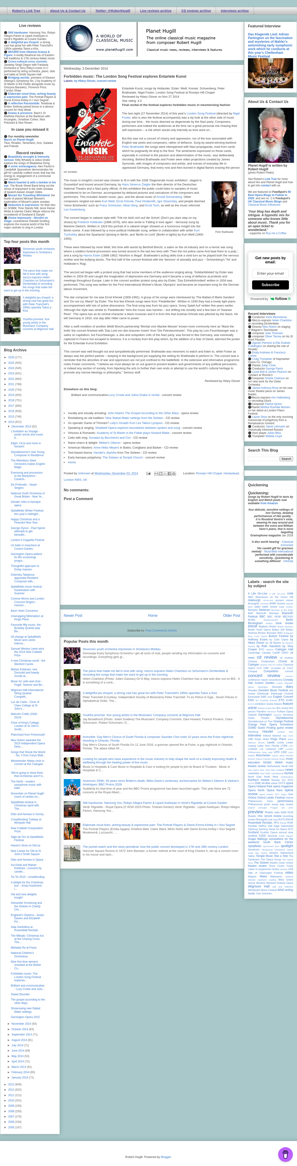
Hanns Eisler (91, 255)
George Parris (274, 368)
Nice (262, 773)
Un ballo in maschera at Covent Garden (25, 547)
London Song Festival (201, 113)
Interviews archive (235, 11)
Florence (271, 711)
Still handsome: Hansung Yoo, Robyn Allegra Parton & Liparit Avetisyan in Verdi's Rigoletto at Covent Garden (155, 803)
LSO (284, 752)
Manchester (263, 755)
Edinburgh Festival (282, 693)
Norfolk (288, 773)
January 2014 (20, 1077)
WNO (281, 890)
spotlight (287, 846)
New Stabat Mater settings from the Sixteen (134, 418)
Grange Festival (283, 721)
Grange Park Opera (262, 724)
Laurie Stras (259, 416)
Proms (269, 812)
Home (72, 462)
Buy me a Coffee (276, 233)
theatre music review (281, 862)
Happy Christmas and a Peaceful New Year (25, 521)
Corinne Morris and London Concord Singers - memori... (27, 602)
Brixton (262, 632)
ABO (250, 597)
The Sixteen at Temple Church (123, 457)
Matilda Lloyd (273, 436)
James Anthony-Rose (265, 388)
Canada (266, 652)
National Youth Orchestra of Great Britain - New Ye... (28, 495)
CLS (259, 668)
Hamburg (253, 731)
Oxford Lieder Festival (271, 797)
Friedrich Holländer (90, 222)
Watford (289, 876)
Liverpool (271, 749)
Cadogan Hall (284, 649)
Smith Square (286, 836)
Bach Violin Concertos (24, 610)
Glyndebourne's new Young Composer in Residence (27, 453)
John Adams (143, 413)
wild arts (277, 886)
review (251, 819)
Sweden (273, 852)
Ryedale (252, 826)
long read (267, 752)
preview (255, 811)
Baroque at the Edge (282, 610)
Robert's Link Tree (26, 11)
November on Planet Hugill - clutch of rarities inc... (28, 795)
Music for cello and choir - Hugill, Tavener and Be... (27, 683)
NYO (290, 780)
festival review (265, 708)
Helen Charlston (282, 320)
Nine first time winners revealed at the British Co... (26, 965)
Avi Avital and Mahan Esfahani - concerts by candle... (26, 868)
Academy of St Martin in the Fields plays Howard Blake (133, 433)
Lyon (290, 752)
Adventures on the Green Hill (274, 597)
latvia (290, 739)
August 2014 (20, 1040)
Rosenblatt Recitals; (260, 822)
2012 (11, 1089)
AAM (290, 593)
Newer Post (73, 615)
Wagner (252, 876)
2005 (11, 1127)
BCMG (251, 619)
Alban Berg (130, 205)
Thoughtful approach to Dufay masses (25, 567)
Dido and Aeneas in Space (27, 859)
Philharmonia (255, 804)
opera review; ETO (269, 794)
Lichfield (252, 749)
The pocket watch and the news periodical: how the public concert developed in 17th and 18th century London (155, 846)
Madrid (251, 755)
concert (289, 671)
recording (288, 816)
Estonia (273, 700)
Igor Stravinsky (167, 201)
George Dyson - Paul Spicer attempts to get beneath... (28, 531)
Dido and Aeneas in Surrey (27, 814)
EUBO (289, 700)
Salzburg (253, 829)
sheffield (252, 835)
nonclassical (277, 773)
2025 (11, 362)
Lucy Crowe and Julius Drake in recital (133, 395)
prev (291, 807)
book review (284, 623)
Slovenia (272, 835)
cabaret (270, 649)
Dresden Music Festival (273, 690)
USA (290, 869)
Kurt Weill (108, 201)
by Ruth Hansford (269, 646)
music (282, 759)
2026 (11, 357)
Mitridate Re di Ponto (24, 947)
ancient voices (284, 600)
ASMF (272, 603)
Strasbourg (267, 849)
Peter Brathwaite (133, 146)
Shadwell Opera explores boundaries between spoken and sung (137, 427)
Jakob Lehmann (275, 426)
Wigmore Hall (259, 886)
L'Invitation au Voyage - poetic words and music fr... (27, 435)
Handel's (104, 452)
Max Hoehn (270, 326)
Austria (281, 603)
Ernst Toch (152, 205)
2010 (11, 1100)
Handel (267, 731)
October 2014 (20, 1029)
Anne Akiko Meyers (106, 447)
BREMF (253, 626)
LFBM (284, 745)
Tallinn (251, 856)
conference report (258, 679)
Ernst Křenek (125, 201)
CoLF (290, 668)
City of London (275, 664)
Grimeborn (286, 724)
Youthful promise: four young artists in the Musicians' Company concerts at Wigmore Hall (141, 715)
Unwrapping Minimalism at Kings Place (27, 617)
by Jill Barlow (273, 642)
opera (289, 783)
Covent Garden (264, 683)
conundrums (275, 679)
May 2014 (18, 1056)
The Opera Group (271, 859)
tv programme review (267, 869)
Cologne (252, 671)
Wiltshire (289, 886)
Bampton (253, 610)
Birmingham (255, 623)
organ (284, 794)
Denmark (277, 686)
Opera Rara (274, 790)
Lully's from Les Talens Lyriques (136, 423)
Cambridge (254, 652)
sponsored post (271, 846)
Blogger (166, 1157)
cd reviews (286, 657)
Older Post (231, 615)
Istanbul (276, 735)
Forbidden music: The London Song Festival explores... (26, 977)
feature (278, 703)
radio (277, 812)
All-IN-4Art (268, 600)
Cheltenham (267, 661)
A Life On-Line (257, 593)
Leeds (271, 742)
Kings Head (262, 739)
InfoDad (288, 561)
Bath (250, 613)
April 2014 (18, 1061)
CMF (266, 668)
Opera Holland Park (260, 786)
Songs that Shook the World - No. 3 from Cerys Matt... (28, 754)
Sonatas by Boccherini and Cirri (110, 437)
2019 (11, 395)
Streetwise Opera (284, 849)
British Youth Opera (259, 629)
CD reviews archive (196, 11)
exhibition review (264, 703)
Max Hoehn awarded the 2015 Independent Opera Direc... (28, 743)
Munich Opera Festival (259, 759)
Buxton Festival (278, 636)
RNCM (289, 819)
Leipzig (252, 745)
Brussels (271, 632)
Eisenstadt (253, 696)
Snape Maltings (258, 839)
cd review (267, 657)
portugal (263, 807)
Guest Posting (267, 727)
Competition (271, 671)
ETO (281, 700)
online (274, 783)
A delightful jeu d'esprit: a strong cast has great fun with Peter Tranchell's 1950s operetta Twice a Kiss (150, 693)
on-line (266, 783)
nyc (284, 780)
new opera (253, 770)
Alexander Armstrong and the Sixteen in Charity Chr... (26, 906)
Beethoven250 (271, 620)
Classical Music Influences (264, 204)
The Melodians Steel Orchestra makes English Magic (28, 464)
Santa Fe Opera (278, 829)
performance (285, 801)
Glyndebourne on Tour (260, 721)
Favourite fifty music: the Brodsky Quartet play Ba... (26, 628)
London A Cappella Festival (27, 540)
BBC (262, 616)
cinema (263, 664)
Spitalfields (254, 846)
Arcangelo (253, 603)
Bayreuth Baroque (267, 613)
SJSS (262, 835)
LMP (280, 749)
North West (271, 776)
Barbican (264, 609)
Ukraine (283, 869)
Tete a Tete (281, 856)
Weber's (109, 442)
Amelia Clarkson (275, 378)
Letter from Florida (268, 745)
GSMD (252, 727)
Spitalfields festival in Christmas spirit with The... (25, 806)
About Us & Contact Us (68, 11)
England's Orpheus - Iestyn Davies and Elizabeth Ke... (27, 918)
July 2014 (18, 1045)
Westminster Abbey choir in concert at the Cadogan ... (27, 764)
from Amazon (269, 503)
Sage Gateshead (283, 826)
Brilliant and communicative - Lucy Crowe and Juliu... (28, 987)
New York (265, 770)
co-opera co (278, 668)
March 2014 (19, 1067)
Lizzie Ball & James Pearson (269, 371)
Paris (270, 801)
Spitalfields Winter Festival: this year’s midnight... (27, 512)
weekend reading (267, 880)
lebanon (252, 742)
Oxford (252, 797)
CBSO (284, 652)
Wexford (260, 883)
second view (286, 832)
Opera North (256, 790)
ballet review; (286, 607)
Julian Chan (268, 365)
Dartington (263, 687)
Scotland (253, 832)
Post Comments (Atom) (161, 630)
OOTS (281, 783)
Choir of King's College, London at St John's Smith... (25, 726)
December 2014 (22, 426)
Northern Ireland (258, 780)
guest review (285, 727)
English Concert (283, 696)
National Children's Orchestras (22, 954)
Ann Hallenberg (280, 397)
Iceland (281, 732)
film (274, 708)
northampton (287, 777)
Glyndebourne (284, 718)
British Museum (285, 626)
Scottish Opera (268, 832)
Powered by (270, 299)
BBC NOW (274, 616)
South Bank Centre (278, 842)
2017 (11, 405)
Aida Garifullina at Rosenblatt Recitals (24, 928)
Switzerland (286, 852)
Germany (288, 714)
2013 (11, 1084)
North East (255, 776)
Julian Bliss (274, 433)
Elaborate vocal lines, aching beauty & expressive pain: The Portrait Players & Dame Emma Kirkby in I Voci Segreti (159, 825)
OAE (258, 783)
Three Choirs (276, 866)
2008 (11, 1111)
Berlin (289, 619)
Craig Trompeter (262, 359)
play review (286, 804)
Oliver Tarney (273, 336)
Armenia (264, 603)
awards (289, 603)
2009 (11, 1105)
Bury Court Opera (257, 636)
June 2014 (18, 1050)
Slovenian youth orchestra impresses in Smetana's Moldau (121, 649)
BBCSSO (288, 616)
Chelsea (252, 661)
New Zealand (277, 770)
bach (250, 607)
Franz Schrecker (110, 205)
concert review (106, 80)
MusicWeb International (278, 551)
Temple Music (264, 856)
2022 (11, 379)
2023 (11, 373)
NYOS (251, 783)
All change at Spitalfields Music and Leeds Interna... (26, 640)
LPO (277, 752)
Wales (263, 876)
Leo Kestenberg (74, 209)
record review (272, 816)
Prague (274, 807)
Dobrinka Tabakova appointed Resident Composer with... (24, 578)
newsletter (253, 773)
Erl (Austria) (262, 700)
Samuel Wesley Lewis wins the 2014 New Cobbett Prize (27, 652)
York (258, 893)
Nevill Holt (287, 766)
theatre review (257, 865)
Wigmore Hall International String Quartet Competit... (27, 693)
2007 (11, 1116)
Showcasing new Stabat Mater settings (25, 1010)
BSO (280, 632)
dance (251, 687)
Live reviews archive (156, 11)
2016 (11, 411)
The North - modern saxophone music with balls (26, 785)
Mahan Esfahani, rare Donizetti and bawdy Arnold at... (25, 673)
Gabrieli (252, 714)
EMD (263, 696)
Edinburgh (263, 693)
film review (282, 708)
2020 (11, 389)
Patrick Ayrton (273, 404)
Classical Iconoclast (287, 543)
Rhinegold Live (264, 819)
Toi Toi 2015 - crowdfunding (27, 877)
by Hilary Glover (84, 80)
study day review (257, 853)
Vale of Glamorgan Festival (265, 872)
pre (283, 807)
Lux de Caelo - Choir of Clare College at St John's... (25, 705)
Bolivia (269, 623)
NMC (268, 773)
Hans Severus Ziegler (136, 184)
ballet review (269, 606)
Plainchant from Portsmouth (28, 734)
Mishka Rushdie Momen (275, 407)
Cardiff (276, 652)
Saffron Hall (265, 826)
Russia (283, 823)
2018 (11, 400)
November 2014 (22, 1023)
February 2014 (21, 1072)
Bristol (272, 626)
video (289, 872)
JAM (250, 739)
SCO (290, 829)
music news (272, 762)
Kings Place (278, 739)
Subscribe (270, 285)
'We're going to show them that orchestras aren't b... (28, 774)
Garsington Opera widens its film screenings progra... (26, 557)
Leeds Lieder (285, 742)
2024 (11, 368)
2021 (11, 384)
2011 (11, 1095)
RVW (290, 822)
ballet (257, 606)
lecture (261, 742)
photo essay (271, 804)
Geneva (277, 715)
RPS (276, 822)
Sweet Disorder (20, 994)
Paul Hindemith (145, 201)
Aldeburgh (254, 600)
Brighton (263, 626)
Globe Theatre (258, 718)
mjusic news (278, 755)
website (252, 880)
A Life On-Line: (277, 593)
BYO (261, 649)
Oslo (290, 794)
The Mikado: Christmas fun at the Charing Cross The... (27, 939)
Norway (275, 780)
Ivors (290, 735)
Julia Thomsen (274, 333)
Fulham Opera (285, 711)
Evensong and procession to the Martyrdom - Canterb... (27, 476)
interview (254, 735)
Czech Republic (285, 683)
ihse (291, 732)
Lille (261, 749)
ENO (251, 700)
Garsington (265, 714)
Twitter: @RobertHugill (113, 11)
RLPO (281, 819)
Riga (275, 819)
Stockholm (253, 849)
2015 (11, 416)
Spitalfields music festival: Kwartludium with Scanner (26, 590)
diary (289, 686)
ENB (270, 697)
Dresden (252, 690)
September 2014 (22, 1034)
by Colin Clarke (278, 639)
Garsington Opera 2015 (25, 1017)
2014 (11, 422)
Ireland (267, 735)
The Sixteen (261, 862)
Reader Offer (255, 816)
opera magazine (283, 786)
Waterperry (276, 876)
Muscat (274, 759)
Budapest (288, 633)
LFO (291, 746)
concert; (289, 676)
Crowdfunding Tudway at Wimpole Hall (26, 821)
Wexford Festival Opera (279, 883)
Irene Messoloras (276, 317)
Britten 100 (278, 629)
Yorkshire (267, 893)
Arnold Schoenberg (169, 197)
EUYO (251, 704)
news (289, 769)
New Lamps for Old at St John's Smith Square (26, 852)
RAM (283, 812)
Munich (289, 755)
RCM (290, 812)
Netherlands (273, 766)
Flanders (261, 711)
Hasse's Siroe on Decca (25, 845)
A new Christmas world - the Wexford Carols (28, 662)
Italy (285, 735)
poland (251, 807)
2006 (11, 1121)
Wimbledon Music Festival (262, 890)
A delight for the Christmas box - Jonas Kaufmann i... (27, 886)
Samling (263, 829)
